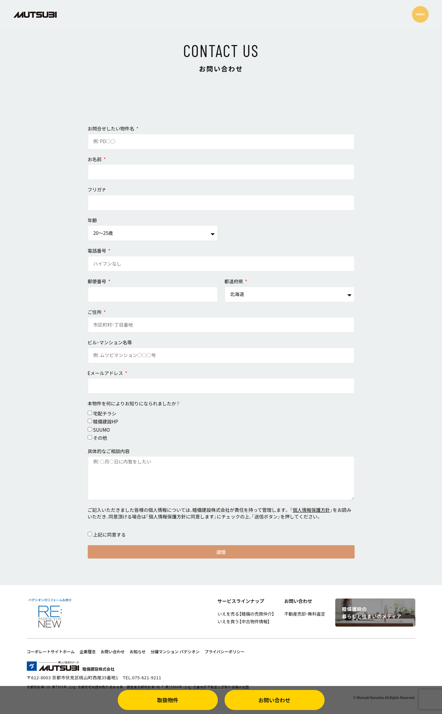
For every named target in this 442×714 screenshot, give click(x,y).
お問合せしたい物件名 (111, 128)
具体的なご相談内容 (109, 451)
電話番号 (97, 251)
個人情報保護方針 (311, 509)
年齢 (92, 220)
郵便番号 (97, 281)
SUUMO (101, 429)
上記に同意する (109, 534)
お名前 (95, 159)
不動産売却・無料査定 (304, 614)
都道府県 (234, 281)
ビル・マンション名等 (110, 342)
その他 (100, 437)
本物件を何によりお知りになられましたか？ (134, 403)
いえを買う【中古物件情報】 (243, 621)
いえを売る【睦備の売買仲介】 (245, 614)
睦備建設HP (105, 421)
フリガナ (97, 190)
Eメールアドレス (106, 373)
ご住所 (95, 312)
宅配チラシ (104, 413)
